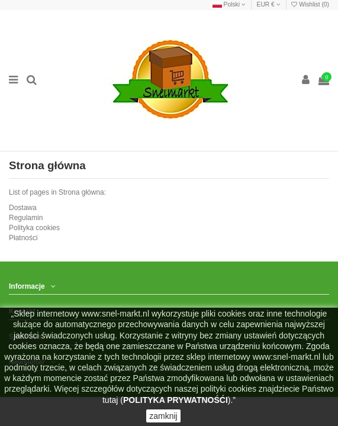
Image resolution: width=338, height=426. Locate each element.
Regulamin (26, 218)
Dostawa (23, 208)
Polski (229, 4)
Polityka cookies (34, 228)
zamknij (163, 416)
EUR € (269, 4)
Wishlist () (310, 4)
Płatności (23, 238)
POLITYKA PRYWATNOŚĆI (175, 400)
